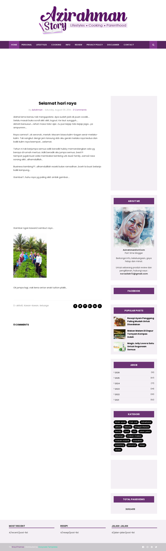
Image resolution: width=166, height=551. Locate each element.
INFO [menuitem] (68, 44)
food (127, 431)
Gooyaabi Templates (48, 547)
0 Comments (80, 109)
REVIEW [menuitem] (78, 44)
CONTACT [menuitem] (129, 44)
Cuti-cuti (133, 422)
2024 (134, 383)
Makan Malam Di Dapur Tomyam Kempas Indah (140, 333)
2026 (134, 372)
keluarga (44, 305)
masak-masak (122, 440)
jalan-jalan (145, 431)
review (118, 449)
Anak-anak (120, 422)
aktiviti (19, 305)
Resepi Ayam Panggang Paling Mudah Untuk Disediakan (140, 321)
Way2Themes (18, 547)
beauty (128, 427)
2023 (134, 389)
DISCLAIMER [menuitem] (113, 44)
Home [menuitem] (14, 44)
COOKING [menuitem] (56, 44)
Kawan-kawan (31, 305)
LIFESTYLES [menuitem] (41, 44)
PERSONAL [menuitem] (26, 44)
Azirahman (37, 109)
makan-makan (134, 436)
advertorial (146, 422)
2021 (134, 399)
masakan (137, 440)
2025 (134, 378)
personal (132, 445)
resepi (142, 445)
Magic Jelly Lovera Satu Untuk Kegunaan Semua (140, 346)
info (134, 431)
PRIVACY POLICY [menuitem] (95, 44)
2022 (134, 394)
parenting (119, 445)
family (118, 431)
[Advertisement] (83, 75)
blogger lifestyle (142, 427)
